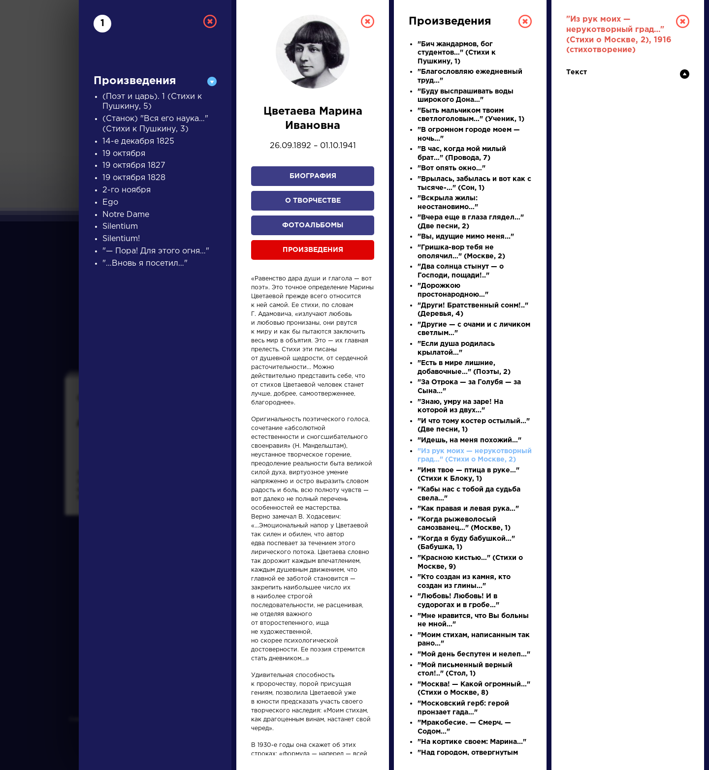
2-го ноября (126, 190)
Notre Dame (125, 214)
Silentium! (121, 239)
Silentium (120, 226)
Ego (110, 202)
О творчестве (313, 201)
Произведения (313, 250)
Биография (313, 176)
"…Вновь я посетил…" (145, 263)
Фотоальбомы (312, 225)
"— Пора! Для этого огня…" (155, 251)
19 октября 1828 (133, 178)
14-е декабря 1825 (138, 141)
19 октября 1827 (133, 165)
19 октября (123, 153)
